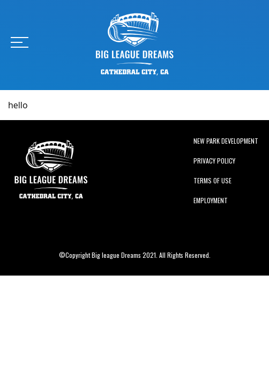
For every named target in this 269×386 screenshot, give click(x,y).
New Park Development (225, 140)
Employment (210, 200)
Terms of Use (212, 180)
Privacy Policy (214, 160)
